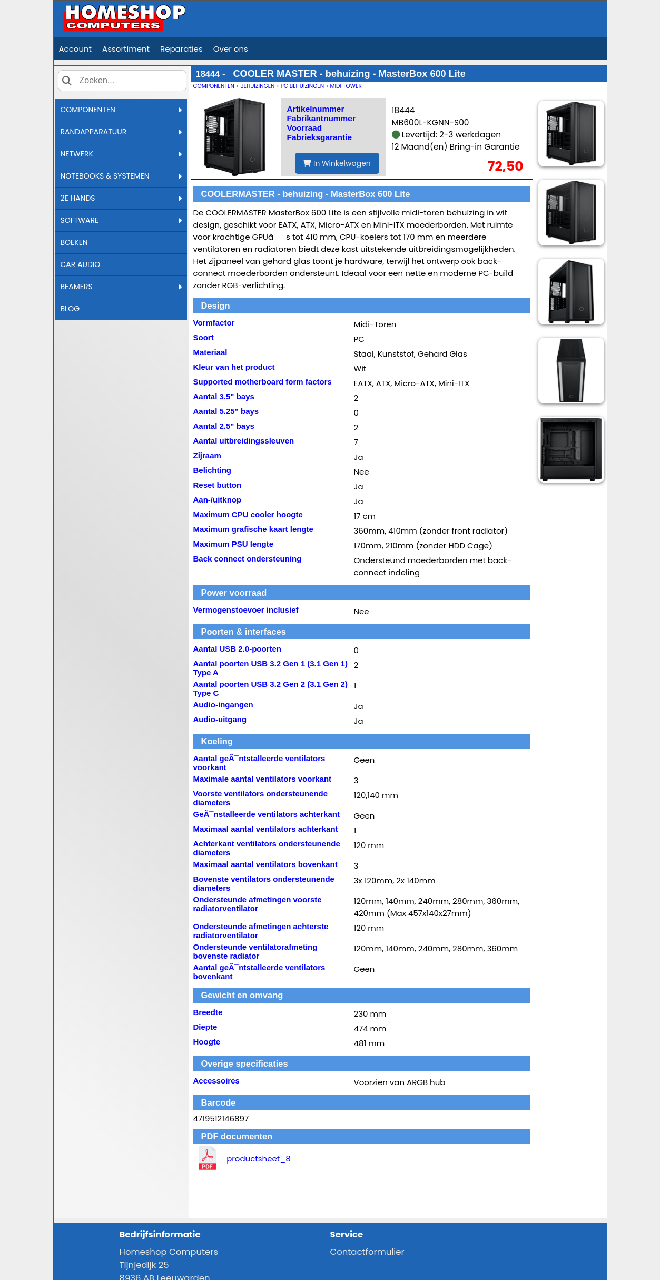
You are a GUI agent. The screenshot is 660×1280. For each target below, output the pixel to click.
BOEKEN (74, 242)
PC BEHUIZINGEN (302, 86)
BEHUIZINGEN (257, 86)
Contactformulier (367, 1252)
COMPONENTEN (121, 109)
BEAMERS (121, 286)
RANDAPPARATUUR (121, 131)
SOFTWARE (121, 220)
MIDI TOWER (345, 86)
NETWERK (121, 154)
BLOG (70, 308)
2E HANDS (121, 198)
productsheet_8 (258, 1158)
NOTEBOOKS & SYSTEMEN (121, 176)
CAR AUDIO (81, 264)
